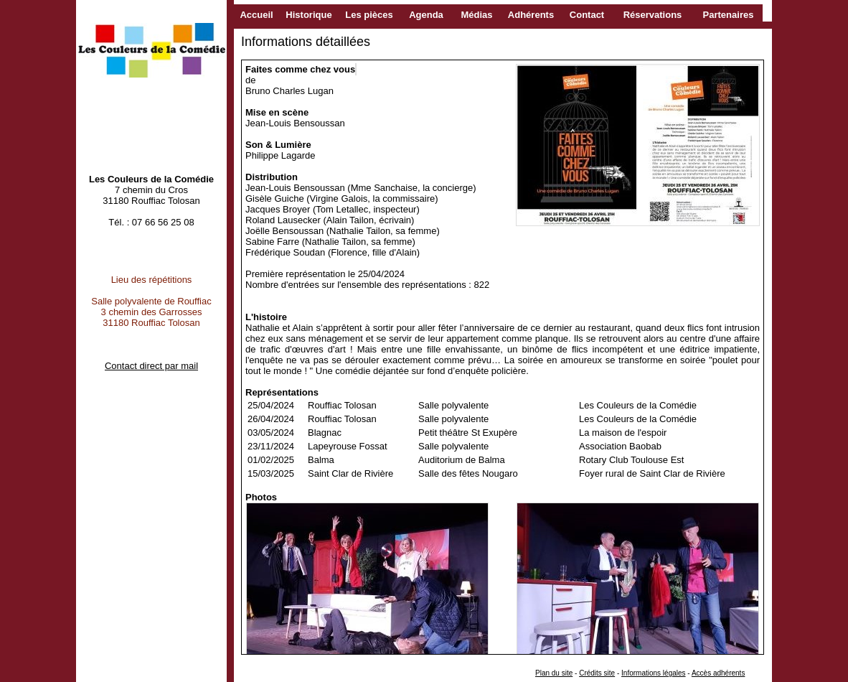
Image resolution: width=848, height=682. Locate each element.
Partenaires (728, 14)
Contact (587, 14)
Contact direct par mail (151, 365)
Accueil (256, 14)
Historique (308, 14)
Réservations (652, 14)
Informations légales (653, 673)
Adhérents (531, 14)
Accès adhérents (718, 673)
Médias (476, 14)
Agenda (426, 14)
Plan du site (554, 673)
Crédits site (597, 673)
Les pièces (369, 14)
